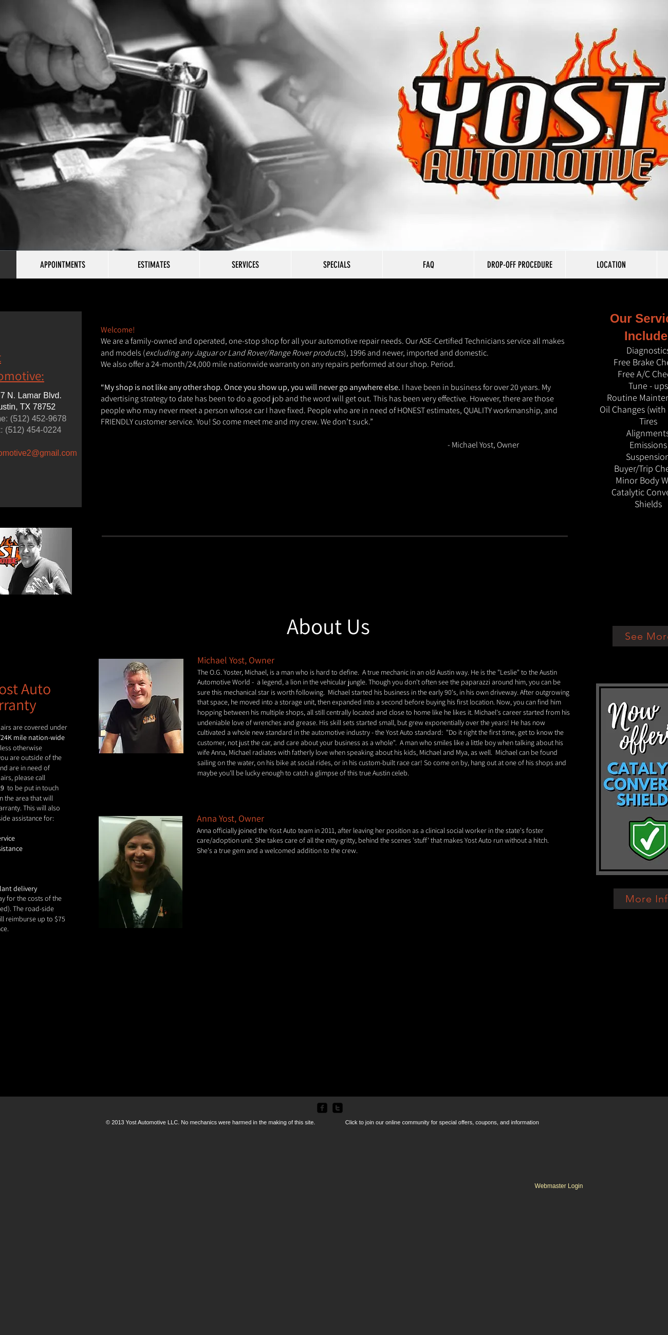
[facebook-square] (322, 1108)
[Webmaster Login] (559, 1186)
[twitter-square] (337, 1108)
